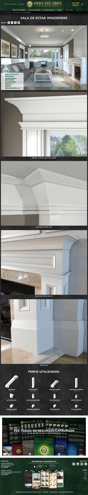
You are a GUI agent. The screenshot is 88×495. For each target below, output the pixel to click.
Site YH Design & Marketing (66, 492)
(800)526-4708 (7, 466)
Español (85, 474)
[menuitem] (76, 4)
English (85, 472)
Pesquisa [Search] (82, 4)
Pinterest (82, 464)
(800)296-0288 (8, 473)
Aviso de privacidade (53, 492)
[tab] (19, 10)
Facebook (86, 464)
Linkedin (78, 464)
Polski (86, 480)
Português (85, 478)
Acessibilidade (45, 492)
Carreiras (21, 4)
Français (85, 476)
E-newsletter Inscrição (11, 4)
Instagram (74, 464)
